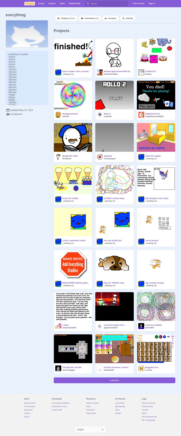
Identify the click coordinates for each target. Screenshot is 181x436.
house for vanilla (70, 198)
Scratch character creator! (116, 367)
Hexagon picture (70, 114)
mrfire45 (65, 116)
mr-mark (148, 370)
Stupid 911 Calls (70, 156)
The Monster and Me (71, 367)
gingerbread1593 (110, 328)
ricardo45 (107, 116)
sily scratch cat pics (154, 283)
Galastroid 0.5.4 (152, 114)
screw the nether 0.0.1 (114, 325)
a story (65, 325)
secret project (151, 240)
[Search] (88, 3)
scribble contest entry (114, 198)
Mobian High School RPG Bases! (118, 71)
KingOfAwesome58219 (154, 116)
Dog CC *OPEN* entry (114, 283)
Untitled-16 (150, 71)
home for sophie (153, 156)
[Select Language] (90, 429)
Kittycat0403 (109, 370)
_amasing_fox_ (68, 74)
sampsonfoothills (69, 328)
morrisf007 (149, 328)
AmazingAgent (110, 159)
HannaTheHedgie (111, 74)
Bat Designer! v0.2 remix (156, 198)
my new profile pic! (113, 240)
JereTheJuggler (68, 370)
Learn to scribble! (153, 325)
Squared (108, 156)
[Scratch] (29, 3)
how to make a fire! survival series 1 (76, 71)
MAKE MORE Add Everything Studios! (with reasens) (76, 283)
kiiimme (148, 74)
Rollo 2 (107, 114)
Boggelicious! (152, 367)
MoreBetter (66, 159)
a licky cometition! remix (73, 240)
